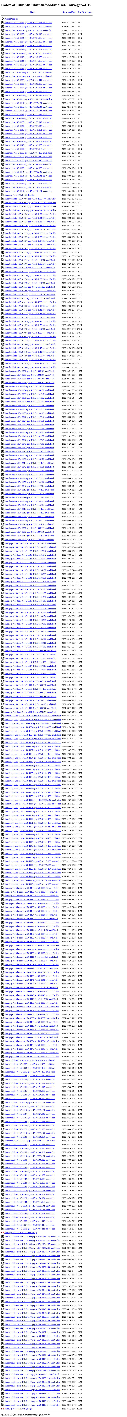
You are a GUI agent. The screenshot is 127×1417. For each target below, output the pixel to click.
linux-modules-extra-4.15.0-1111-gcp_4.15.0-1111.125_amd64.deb (31, 1374)
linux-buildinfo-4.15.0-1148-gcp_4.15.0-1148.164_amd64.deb (30, 367)
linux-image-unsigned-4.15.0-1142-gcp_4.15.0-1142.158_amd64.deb (32, 788)
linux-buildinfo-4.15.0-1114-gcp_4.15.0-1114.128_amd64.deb (29, 260)
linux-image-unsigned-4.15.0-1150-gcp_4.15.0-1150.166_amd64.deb (32, 857)
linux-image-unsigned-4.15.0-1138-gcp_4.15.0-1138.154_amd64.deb (32, 777)
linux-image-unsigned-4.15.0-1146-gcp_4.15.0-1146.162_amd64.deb (32, 842)
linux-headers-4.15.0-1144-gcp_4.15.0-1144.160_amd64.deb (29, 471)
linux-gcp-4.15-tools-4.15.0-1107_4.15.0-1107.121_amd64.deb (30, 566)
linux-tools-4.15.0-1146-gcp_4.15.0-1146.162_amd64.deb (28, 134)
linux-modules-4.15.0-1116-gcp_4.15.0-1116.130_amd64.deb (29, 1210)
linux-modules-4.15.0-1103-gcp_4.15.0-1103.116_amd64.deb (29, 1079)
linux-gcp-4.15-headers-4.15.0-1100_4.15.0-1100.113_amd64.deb (31, 1022)
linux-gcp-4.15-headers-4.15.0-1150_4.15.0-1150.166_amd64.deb (31, 1045)
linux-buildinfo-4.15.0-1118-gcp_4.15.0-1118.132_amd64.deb (29, 317)
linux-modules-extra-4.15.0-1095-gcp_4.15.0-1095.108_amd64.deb (32, 1248)
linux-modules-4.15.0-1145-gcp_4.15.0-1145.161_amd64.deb (29, 1171)
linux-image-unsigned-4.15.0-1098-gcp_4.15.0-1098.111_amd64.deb (32, 739)
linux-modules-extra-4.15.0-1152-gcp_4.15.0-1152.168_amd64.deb (32, 1267)
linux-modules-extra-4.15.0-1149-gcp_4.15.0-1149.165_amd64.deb (32, 1301)
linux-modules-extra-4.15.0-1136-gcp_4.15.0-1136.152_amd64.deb (32, 1256)
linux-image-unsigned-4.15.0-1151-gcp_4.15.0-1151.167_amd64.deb (32, 823)
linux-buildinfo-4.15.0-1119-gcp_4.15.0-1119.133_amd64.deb (29, 283)
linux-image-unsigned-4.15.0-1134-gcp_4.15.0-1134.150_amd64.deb (32, 758)
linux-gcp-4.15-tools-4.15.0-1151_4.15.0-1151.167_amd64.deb (30, 589)
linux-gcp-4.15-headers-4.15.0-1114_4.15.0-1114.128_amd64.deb (31, 930)
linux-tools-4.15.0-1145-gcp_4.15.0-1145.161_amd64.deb (28, 130)
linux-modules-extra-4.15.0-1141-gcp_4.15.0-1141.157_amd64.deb (32, 1263)
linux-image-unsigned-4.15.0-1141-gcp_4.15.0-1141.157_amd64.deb (32, 765)
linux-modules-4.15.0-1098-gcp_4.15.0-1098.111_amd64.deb (29, 1229)
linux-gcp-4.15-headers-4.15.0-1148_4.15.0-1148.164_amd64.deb (31, 1056)
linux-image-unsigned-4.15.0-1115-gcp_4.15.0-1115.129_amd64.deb (32, 861)
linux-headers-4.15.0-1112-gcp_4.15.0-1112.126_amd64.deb (29, 513)
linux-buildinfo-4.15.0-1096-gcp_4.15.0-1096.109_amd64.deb (30, 199)
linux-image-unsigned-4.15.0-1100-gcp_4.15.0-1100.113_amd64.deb (32, 827)
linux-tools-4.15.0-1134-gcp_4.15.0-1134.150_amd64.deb (28, 38)
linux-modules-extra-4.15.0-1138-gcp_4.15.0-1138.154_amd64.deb (32, 1275)
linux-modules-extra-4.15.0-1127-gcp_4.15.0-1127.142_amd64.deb (32, 1386)
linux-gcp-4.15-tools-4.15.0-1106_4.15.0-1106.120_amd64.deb (30, 628)
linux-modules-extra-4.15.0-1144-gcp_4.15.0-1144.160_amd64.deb (32, 1290)
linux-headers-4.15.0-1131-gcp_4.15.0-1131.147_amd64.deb (29, 394)
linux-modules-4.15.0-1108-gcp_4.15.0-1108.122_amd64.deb (29, 1160)
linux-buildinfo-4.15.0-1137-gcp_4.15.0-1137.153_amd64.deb (30, 241)
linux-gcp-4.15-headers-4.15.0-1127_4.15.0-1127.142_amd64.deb (31, 926)
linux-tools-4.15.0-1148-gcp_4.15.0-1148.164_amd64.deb (28, 141)
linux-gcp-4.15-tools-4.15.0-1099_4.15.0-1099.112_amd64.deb (30, 685)
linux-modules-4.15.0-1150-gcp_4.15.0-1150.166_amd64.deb (29, 1167)
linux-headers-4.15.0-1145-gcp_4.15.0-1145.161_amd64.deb (29, 432)
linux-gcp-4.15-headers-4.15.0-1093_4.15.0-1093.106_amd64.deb (31, 1007)
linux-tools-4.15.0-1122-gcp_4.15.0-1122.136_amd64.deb (28, 23)
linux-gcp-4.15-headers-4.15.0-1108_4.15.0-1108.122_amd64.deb (31, 984)
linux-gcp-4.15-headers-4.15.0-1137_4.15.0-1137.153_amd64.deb (31, 934)
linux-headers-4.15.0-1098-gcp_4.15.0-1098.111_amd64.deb (29, 528)
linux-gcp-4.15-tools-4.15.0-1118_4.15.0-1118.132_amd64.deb (30, 677)
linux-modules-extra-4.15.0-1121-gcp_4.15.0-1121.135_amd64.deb (32, 1355)
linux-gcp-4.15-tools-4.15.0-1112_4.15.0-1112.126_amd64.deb (30, 654)
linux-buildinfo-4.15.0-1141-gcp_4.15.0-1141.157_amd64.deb (30, 256)
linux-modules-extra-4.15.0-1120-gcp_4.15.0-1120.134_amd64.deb (32, 1397)
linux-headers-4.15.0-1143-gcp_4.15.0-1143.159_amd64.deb (29, 448)
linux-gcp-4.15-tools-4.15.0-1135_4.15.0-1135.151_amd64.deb (30, 574)
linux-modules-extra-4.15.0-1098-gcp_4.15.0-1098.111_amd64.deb (32, 1351)
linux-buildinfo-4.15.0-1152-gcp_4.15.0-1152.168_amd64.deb (30, 325)
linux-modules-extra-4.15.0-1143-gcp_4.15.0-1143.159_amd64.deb (32, 1282)
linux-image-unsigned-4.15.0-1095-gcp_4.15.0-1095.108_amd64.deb (32, 723)
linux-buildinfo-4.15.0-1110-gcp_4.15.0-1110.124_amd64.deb (29, 268)
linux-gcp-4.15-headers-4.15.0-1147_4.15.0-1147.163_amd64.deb (31, 1053)
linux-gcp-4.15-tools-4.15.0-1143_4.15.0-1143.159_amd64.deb (30, 620)
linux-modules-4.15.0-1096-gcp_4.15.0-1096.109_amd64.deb (29, 1060)
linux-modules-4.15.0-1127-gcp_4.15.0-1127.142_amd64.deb (29, 1114)
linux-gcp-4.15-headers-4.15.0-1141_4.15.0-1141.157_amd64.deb (31, 980)
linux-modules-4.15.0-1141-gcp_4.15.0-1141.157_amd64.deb (29, 1175)
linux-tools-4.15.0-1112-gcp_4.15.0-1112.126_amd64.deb (28, 172)
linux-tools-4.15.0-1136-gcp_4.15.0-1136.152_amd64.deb (28, 187)
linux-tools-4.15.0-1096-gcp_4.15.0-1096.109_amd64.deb (28, 153)
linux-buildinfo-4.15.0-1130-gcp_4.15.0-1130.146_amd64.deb (30, 214)
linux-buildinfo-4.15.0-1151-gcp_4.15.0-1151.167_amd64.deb (30, 340)
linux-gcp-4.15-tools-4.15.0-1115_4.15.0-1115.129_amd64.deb (30, 662)
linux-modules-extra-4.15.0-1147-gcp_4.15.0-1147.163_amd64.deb (32, 1294)
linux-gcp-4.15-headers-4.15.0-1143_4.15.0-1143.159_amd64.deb (31, 1010)
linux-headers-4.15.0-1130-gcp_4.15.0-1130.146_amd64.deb (29, 386)
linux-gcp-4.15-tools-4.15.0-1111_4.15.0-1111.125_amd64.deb (30, 658)
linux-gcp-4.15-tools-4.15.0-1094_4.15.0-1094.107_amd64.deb (30, 712)
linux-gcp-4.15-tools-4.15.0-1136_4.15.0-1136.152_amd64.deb (30, 570)
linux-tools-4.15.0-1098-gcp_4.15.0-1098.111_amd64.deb (28, 80)
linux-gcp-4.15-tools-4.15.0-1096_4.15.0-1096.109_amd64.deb (30, 651)
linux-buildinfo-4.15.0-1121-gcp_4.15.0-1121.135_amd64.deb (30, 271)
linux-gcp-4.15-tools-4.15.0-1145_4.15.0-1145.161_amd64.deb (30, 601)
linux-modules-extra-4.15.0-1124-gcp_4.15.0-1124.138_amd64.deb (32, 1367)
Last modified (69, 12)
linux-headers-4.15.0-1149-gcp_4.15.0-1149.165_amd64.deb (29, 444)
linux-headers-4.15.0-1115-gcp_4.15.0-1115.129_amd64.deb (29, 509)
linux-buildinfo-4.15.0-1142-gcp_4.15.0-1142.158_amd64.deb (30, 310)
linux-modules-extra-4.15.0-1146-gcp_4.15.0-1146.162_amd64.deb (32, 1313)
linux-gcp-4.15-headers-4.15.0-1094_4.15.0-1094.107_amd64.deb (31, 1041)
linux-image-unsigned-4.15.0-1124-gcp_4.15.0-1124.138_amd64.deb (32, 838)
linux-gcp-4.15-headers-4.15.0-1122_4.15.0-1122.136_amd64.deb (31, 938)
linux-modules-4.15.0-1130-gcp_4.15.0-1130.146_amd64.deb (29, 1095)
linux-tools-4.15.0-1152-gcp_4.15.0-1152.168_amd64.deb (28, 69)
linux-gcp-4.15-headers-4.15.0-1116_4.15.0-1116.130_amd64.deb (31, 1037)
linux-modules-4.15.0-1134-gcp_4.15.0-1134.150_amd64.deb (29, 1076)
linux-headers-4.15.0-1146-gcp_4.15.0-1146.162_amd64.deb (29, 474)
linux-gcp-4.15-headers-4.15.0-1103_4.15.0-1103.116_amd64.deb (31, 888)
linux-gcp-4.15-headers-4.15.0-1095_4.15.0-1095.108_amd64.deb (31, 1018)
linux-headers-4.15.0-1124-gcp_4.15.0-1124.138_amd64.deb (29, 421)
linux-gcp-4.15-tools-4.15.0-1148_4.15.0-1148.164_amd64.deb (30, 670)
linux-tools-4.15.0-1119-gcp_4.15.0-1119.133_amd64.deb (28, 111)
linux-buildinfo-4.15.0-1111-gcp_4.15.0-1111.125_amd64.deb (29, 287)
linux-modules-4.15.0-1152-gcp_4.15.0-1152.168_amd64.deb (29, 1164)
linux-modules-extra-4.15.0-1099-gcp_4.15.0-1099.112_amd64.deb (32, 1370)
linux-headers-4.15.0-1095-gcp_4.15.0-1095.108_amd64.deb (29, 379)
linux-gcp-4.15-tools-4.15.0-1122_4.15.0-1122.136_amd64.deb (30, 585)
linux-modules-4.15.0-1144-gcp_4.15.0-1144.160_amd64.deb (29, 1202)
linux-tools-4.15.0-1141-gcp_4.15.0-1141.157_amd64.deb (28, 49)
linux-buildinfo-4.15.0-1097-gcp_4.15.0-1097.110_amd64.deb (30, 337)
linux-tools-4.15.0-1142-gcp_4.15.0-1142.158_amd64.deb (28, 53)
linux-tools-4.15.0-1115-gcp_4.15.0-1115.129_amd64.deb (28, 103)
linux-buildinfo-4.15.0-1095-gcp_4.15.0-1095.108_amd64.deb (30, 206)
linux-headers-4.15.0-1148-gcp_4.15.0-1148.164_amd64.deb (29, 505)
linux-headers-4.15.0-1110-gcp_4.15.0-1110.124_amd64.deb (29, 463)
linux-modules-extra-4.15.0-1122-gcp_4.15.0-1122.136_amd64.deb (32, 1363)
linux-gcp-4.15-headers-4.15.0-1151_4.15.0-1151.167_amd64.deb (31, 991)
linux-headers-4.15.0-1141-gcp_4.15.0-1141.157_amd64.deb (29, 436)
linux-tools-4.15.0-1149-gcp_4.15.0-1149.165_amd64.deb (28, 145)
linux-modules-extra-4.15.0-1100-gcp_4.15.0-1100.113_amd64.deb (32, 1378)
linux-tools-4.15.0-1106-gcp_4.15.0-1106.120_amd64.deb (28, 168)
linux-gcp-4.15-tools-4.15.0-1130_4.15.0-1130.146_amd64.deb (30, 543)
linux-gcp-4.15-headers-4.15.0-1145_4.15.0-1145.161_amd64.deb (31, 995)
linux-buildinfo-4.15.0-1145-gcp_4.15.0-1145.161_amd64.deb (30, 348)
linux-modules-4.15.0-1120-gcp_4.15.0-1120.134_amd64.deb (29, 1198)
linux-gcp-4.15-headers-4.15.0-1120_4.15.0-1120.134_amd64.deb (31, 976)
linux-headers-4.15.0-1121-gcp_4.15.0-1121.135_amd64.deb (29, 478)
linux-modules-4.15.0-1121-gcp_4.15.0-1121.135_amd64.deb (29, 1129)
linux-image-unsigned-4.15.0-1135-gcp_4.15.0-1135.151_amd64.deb (32, 773)
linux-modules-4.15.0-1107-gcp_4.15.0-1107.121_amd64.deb (29, 1083)
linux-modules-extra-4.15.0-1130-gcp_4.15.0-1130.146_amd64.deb (32, 1340)
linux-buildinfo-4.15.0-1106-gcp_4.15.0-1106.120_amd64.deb (30, 264)
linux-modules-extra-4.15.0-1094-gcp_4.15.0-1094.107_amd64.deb (32, 1244)
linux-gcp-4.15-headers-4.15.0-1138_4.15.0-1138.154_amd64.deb (31, 1003)
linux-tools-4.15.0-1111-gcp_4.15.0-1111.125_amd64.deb (28, 99)
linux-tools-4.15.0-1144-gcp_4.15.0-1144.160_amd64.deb (28, 61)
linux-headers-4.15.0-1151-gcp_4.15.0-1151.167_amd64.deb (29, 425)
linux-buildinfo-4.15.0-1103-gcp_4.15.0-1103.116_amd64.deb (29, 229)
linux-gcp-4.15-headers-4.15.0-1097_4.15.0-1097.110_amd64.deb (31, 972)
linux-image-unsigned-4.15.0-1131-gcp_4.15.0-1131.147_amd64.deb (32, 815)
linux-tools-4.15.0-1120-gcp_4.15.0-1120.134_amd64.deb (28, 180)
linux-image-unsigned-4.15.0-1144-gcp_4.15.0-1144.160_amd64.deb (32, 819)
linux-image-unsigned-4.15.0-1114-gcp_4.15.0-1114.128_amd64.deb (32, 804)
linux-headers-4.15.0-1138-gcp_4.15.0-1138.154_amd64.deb (29, 455)
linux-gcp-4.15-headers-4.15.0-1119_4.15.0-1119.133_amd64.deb (31, 968)
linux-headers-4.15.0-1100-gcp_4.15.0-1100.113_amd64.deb (29, 539)
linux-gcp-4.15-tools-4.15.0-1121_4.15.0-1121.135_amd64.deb (30, 593)
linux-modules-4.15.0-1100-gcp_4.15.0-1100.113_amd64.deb (29, 1152)
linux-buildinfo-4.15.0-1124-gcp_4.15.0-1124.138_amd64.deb (30, 245)
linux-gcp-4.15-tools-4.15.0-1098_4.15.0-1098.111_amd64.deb (30, 693)
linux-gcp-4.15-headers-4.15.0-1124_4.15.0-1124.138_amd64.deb (31, 915)
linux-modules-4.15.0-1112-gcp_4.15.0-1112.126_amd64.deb (29, 1190)
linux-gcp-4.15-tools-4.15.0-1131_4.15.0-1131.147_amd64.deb (30, 555)
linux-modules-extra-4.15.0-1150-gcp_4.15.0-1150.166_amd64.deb (32, 1305)
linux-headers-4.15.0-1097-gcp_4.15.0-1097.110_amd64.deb (29, 532)
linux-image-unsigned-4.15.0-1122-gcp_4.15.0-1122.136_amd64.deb (32, 850)
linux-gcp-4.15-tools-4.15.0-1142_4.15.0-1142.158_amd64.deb (30, 608)
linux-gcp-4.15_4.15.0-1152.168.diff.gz (20, 1233)
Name (32, 12)
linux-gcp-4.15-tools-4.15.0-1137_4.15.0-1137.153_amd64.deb (30, 559)
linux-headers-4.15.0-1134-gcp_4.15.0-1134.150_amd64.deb (29, 390)
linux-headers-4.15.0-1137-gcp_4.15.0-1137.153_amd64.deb (29, 409)
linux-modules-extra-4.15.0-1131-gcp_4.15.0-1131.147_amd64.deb (32, 1324)
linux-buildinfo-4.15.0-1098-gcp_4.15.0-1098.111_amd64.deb (30, 333)
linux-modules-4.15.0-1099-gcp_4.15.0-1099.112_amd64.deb (29, 1221)
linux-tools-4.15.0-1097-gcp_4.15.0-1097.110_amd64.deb (28, 157)
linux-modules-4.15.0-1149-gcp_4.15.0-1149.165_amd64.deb (29, 1187)
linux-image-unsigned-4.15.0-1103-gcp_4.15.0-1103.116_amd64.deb (32, 742)
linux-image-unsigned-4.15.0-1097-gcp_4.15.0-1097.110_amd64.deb (32, 735)
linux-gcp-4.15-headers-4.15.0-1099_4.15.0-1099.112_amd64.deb (31, 949)
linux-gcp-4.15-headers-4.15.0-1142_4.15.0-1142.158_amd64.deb (31, 1014)
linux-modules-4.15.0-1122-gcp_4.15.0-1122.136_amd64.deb (29, 1122)
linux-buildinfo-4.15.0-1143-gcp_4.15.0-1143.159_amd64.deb (30, 321)
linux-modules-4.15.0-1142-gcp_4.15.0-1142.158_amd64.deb (29, 1179)
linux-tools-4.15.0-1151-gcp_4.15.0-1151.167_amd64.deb (28, 149)
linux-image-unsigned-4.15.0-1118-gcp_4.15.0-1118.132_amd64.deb (32, 880)
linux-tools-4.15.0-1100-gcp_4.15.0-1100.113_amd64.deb (28, 164)
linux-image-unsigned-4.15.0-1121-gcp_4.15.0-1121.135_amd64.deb (32, 853)
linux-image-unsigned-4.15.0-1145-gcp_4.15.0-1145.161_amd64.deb (32, 811)
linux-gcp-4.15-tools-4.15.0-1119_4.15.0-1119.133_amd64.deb (30, 674)
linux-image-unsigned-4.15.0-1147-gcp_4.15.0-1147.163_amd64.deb (32, 873)
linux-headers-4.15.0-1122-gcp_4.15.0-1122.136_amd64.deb (29, 428)
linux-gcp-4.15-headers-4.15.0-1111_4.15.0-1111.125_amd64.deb (31, 957)
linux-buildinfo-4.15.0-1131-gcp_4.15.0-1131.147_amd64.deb (30, 222)
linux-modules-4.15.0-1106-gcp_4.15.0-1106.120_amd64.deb (29, 1099)
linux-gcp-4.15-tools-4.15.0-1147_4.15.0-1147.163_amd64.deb (30, 666)
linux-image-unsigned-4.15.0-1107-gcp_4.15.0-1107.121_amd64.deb (32, 746)
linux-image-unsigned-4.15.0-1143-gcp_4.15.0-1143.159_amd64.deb (32, 781)
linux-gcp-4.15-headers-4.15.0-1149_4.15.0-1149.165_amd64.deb (31, 1033)
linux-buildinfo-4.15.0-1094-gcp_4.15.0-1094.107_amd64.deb (30, 210)
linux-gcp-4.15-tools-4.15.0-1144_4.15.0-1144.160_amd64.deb (30, 643)
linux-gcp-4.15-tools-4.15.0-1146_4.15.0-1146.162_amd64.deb (30, 647)
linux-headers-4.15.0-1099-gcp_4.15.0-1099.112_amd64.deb (29, 517)
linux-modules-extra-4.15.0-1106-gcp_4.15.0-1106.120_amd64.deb (32, 1321)
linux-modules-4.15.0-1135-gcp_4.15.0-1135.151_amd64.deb (29, 1118)
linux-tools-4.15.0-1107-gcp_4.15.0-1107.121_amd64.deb (28, 88)
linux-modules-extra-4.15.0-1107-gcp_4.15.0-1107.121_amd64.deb (32, 1332)
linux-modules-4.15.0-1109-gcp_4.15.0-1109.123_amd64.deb (29, 1125)
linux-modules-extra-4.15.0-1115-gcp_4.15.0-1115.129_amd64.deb (32, 1359)
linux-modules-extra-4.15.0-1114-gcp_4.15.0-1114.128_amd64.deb (32, 1347)
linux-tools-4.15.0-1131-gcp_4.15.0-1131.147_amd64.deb (28, 126)
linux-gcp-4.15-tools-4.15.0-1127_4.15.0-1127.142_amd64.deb (30, 551)
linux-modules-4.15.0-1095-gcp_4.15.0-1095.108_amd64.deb (29, 1072)
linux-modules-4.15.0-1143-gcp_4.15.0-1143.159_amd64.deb (29, 1183)
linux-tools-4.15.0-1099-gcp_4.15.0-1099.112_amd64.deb (28, 160)
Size (79, 12)
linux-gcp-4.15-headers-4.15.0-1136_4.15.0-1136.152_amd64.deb (31, 907)
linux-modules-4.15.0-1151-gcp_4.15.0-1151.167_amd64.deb (29, 1144)
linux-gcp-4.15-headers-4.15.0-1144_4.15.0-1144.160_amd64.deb (31, 1030)
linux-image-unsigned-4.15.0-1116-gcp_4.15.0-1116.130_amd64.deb (32, 884)
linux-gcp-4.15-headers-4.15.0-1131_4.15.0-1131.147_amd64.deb (31, 903)
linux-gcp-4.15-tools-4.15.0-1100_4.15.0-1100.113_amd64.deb (30, 704)
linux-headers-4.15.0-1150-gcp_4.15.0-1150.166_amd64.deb (29, 482)
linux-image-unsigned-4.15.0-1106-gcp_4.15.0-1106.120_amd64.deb (32, 754)
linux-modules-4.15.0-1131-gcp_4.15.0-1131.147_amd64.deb (29, 1087)
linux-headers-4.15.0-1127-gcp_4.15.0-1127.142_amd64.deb (29, 417)
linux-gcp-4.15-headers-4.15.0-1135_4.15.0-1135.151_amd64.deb (31, 922)
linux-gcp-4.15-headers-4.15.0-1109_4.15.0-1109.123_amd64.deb (31, 953)
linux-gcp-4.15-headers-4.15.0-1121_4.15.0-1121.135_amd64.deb (31, 942)
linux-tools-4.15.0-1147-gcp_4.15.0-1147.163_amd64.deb (28, 137)
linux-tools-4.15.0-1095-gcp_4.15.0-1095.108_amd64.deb (28, 26)
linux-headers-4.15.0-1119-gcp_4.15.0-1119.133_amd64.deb (29, 490)
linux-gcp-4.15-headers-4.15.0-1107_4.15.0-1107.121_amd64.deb (31, 896)
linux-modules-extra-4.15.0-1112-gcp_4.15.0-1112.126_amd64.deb (32, 1393)
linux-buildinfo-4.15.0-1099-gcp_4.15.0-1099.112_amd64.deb (30, 302)
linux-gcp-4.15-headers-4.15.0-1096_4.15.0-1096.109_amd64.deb (31, 945)
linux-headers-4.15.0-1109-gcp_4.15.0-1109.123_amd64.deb (29, 501)
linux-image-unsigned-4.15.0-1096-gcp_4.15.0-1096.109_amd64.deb (32, 716)
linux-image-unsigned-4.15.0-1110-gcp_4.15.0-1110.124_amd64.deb (32, 762)
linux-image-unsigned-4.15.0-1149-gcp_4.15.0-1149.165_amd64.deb (32, 846)
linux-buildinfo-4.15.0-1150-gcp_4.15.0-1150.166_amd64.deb (30, 356)
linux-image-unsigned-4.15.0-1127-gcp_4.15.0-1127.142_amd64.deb (32, 834)
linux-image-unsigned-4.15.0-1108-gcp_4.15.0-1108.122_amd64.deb (32, 808)
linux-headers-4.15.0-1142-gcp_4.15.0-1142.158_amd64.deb (29, 467)
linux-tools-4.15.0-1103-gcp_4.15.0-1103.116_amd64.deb (28, 84)
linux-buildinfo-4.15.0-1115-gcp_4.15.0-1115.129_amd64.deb (29, 294)
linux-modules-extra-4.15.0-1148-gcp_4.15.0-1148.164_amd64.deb (32, 1309)
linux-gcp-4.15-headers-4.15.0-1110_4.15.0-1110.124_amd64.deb (31, 919)
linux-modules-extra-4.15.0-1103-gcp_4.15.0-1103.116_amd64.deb (32, 1317)
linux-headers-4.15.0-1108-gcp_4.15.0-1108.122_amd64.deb (29, 520)
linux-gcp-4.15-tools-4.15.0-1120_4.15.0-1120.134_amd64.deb (30, 635)
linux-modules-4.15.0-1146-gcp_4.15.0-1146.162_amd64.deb (29, 1194)
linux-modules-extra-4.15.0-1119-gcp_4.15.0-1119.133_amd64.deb (32, 1390)
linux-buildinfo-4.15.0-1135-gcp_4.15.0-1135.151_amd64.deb (30, 233)
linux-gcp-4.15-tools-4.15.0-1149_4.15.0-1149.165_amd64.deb (30, 624)
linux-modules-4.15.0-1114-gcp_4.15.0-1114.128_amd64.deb (29, 1102)
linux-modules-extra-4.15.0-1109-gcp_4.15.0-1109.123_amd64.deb (32, 1382)
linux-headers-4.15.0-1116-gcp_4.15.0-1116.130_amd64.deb (29, 536)
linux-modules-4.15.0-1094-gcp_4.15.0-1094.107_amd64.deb (29, 1068)
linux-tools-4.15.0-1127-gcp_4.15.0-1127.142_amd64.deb (28, 122)
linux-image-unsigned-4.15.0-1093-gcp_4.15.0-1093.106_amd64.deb (32, 719)
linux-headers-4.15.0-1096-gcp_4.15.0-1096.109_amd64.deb (29, 371)
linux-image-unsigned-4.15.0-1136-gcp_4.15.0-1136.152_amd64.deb (32, 769)
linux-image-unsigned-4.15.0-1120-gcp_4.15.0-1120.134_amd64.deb (32, 869)
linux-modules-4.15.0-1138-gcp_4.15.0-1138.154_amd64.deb (29, 1137)
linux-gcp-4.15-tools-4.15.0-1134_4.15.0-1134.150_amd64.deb (30, 578)
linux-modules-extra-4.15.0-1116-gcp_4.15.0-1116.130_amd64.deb (32, 1405)
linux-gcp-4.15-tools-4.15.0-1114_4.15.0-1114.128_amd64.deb (30, 582)
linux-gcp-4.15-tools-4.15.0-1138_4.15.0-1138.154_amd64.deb (30, 616)
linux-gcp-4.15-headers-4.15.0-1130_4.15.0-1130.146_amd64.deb (31, 892)
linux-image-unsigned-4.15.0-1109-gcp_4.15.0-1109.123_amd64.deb (32, 785)
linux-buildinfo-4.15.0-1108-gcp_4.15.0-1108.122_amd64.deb (30, 306)
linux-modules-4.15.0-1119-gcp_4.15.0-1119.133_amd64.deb (29, 1133)
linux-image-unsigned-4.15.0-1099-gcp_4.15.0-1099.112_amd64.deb (32, 731)
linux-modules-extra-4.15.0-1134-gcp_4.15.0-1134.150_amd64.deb (32, 1259)
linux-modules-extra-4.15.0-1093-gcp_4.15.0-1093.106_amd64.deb (32, 1240)
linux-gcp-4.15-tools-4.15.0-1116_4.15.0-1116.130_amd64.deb (30, 689)
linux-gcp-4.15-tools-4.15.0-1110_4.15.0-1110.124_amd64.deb (30, 605)
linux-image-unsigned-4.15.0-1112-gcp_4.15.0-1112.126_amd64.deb (32, 830)
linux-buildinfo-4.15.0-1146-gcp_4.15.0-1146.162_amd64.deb (30, 360)
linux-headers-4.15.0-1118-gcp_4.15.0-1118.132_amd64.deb (29, 524)
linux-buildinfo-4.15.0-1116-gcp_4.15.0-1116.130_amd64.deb (29, 329)
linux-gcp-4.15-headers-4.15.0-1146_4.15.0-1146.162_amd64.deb (31, 1049)
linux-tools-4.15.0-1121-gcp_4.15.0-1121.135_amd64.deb (28, 114)
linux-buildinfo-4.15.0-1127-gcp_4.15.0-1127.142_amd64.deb (30, 237)
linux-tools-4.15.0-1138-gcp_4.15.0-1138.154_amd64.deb (28, 46)
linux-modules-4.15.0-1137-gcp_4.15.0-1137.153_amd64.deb (29, 1106)
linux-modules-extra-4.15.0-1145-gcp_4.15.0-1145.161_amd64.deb (32, 1278)
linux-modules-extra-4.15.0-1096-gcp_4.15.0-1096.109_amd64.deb (32, 1236)
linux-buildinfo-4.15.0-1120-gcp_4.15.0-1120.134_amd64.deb (30, 279)
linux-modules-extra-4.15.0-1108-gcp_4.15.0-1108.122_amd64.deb (32, 1344)
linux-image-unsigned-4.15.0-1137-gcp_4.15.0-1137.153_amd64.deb (32, 750)
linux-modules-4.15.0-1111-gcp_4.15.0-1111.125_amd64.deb (29, 1141)
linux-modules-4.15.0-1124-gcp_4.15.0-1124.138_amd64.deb (29, 1148)
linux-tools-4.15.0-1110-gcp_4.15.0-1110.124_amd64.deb (28, 191)
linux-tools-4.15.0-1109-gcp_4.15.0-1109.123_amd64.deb (28, 95)
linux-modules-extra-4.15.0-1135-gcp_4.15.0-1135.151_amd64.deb (32, 1271)
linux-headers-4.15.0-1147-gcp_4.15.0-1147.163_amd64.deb (29, 486)
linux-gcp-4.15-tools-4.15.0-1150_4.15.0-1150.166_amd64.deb (30, 639)
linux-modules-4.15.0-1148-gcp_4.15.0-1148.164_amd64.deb (29, 1217)
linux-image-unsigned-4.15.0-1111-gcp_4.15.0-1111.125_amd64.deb (32, 800)
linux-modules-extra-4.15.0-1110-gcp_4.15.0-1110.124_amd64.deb (32, 1336)
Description (87, 12)
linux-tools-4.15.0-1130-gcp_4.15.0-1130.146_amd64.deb (28, 34)
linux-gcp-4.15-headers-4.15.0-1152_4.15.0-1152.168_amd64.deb (31, 961)
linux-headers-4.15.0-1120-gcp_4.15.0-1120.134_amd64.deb (29, 494)
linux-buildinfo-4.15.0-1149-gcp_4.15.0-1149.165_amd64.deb (30, 352)
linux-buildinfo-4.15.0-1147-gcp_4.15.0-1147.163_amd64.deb (30, 363)
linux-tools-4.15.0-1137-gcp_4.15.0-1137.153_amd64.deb (28, 42)
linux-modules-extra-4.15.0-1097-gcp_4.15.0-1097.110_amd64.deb (32, 1328)
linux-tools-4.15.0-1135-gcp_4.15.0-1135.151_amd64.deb (28, 183)
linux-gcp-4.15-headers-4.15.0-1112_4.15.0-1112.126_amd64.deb (31, 999)
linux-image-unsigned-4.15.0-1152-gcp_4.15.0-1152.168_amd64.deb (32, 796)
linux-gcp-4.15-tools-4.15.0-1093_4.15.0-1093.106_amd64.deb (30, 696)
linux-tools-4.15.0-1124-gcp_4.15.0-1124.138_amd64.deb (28, 118)
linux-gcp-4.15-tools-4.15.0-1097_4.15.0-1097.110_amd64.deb (30, 681)
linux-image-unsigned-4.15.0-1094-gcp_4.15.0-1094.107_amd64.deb (32, 727)
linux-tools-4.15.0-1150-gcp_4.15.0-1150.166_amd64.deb (28, 65)
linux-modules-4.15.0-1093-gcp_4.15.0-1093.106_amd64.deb (29, 1064)
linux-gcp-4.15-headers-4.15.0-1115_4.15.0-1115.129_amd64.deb (31, 987)
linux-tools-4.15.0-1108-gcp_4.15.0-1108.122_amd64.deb (28, 91)
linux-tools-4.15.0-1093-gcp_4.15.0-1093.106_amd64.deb (28, 72)
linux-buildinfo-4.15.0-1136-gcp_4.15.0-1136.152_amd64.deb (30, 226)
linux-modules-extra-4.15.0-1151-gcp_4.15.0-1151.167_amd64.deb (32, 1298)
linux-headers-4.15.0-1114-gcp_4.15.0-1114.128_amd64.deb (29, 451)
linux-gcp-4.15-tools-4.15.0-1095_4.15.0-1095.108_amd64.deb (30, 708)
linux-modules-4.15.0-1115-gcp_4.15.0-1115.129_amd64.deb (29, 1156)
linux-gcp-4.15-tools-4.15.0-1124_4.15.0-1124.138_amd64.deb (30, 562)
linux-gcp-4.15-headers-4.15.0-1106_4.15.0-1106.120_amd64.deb (31, 911)
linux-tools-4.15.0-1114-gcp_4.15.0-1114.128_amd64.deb (28, 30)
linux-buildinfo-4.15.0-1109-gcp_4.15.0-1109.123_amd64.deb (30, 291)
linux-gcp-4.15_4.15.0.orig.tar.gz (18, 1409)
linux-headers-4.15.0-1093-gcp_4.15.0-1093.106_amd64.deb (29, 375)
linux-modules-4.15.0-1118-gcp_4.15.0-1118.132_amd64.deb (29, 1206)
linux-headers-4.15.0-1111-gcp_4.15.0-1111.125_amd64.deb (29, 497)
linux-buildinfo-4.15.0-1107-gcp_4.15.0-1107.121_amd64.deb (30, 248)
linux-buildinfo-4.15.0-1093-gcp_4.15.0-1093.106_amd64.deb (30, 203)
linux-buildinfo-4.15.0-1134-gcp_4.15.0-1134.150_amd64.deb (30, 218)
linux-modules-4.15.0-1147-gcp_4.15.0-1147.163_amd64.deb (29, 1213)
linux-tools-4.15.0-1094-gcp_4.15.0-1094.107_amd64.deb (28, 76)
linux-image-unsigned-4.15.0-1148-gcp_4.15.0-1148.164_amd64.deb (32, 876)
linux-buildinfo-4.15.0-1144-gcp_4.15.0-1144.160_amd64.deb (30, 314)
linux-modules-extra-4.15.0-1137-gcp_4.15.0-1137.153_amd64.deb (32, 1252)
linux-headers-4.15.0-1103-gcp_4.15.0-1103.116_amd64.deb (29, 413)
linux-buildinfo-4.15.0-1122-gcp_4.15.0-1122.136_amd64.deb (30, 252)
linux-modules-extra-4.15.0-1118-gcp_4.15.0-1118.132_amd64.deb (32, 1401)
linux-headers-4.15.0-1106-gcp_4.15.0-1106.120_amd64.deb (29, 459)
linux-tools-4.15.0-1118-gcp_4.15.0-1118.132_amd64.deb (28, 176)
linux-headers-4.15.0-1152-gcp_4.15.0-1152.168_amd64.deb (29, 405)
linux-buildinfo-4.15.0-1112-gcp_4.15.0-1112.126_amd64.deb (29, 298)
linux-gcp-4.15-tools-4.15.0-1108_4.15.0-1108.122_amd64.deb (30, 700)
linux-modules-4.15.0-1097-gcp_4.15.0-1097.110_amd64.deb (29, 1225)
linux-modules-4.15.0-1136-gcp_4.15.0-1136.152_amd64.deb (29, 1091)
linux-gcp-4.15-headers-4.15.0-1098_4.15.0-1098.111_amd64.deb (31, 965)
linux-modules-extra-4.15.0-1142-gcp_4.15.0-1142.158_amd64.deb (32, 1286)
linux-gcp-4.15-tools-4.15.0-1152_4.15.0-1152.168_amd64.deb (30, 612)
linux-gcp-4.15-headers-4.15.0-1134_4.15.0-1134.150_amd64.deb (31, 899)
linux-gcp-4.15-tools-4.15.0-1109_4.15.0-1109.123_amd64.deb (30, 631)
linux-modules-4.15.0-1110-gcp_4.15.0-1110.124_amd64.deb (29, 1110)
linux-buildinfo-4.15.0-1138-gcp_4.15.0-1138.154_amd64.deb (30, 275)
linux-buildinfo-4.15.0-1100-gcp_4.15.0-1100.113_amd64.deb (29, 344)
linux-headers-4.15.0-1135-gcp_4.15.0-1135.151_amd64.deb (29, 402)
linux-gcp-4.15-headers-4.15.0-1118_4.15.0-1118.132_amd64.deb (31, 1026)
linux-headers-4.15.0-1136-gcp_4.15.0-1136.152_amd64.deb (29, 398)
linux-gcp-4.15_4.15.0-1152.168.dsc (19, 195)
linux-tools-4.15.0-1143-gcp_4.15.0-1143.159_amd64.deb (28, 57)
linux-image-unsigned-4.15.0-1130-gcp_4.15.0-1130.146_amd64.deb (32, 792)
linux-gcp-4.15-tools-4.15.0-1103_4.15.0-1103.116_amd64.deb (30, 547)
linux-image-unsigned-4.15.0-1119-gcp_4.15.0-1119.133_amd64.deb (32, 865)
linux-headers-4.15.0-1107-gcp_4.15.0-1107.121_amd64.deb (29, 440)
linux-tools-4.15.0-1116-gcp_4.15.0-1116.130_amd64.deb (28, 107)
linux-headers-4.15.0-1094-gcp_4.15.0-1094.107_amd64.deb (29, 383)
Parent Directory (11, 19)
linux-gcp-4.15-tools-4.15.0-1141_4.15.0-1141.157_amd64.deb (30, 597)
